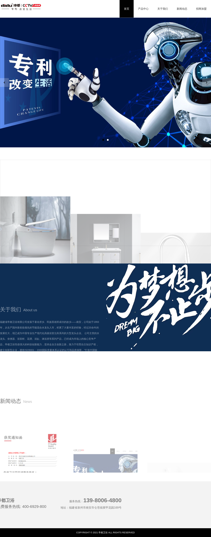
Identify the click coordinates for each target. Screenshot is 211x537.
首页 (127, 9)
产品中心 (143, 8)
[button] (103, 140)
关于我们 (162, 8)
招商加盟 (201, 8)
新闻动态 (182, 8)
